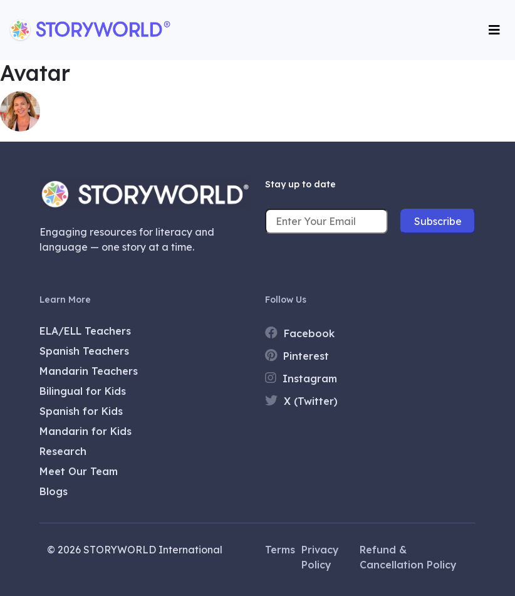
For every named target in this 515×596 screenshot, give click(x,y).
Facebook (300, 333)
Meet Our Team (78, 471)
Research (62, 451)
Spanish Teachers (84, 351)
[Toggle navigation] (494, 30)
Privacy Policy (320, 557)
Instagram (301, 378)
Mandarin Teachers (88, 371)
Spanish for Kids (81, 411)
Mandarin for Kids (85, 431)
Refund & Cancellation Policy (408, 557)
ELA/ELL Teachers (85, 331)
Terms (280, 549)
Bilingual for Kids (82, 391)
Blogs (53, 491)
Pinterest (297, 355)
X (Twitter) (301, 400)
